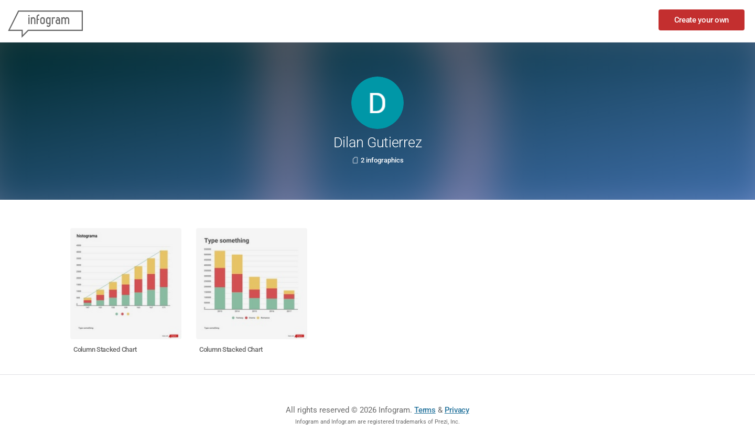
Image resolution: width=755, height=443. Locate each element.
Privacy (457, 410)
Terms (425, 410)
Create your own (701, 20)
